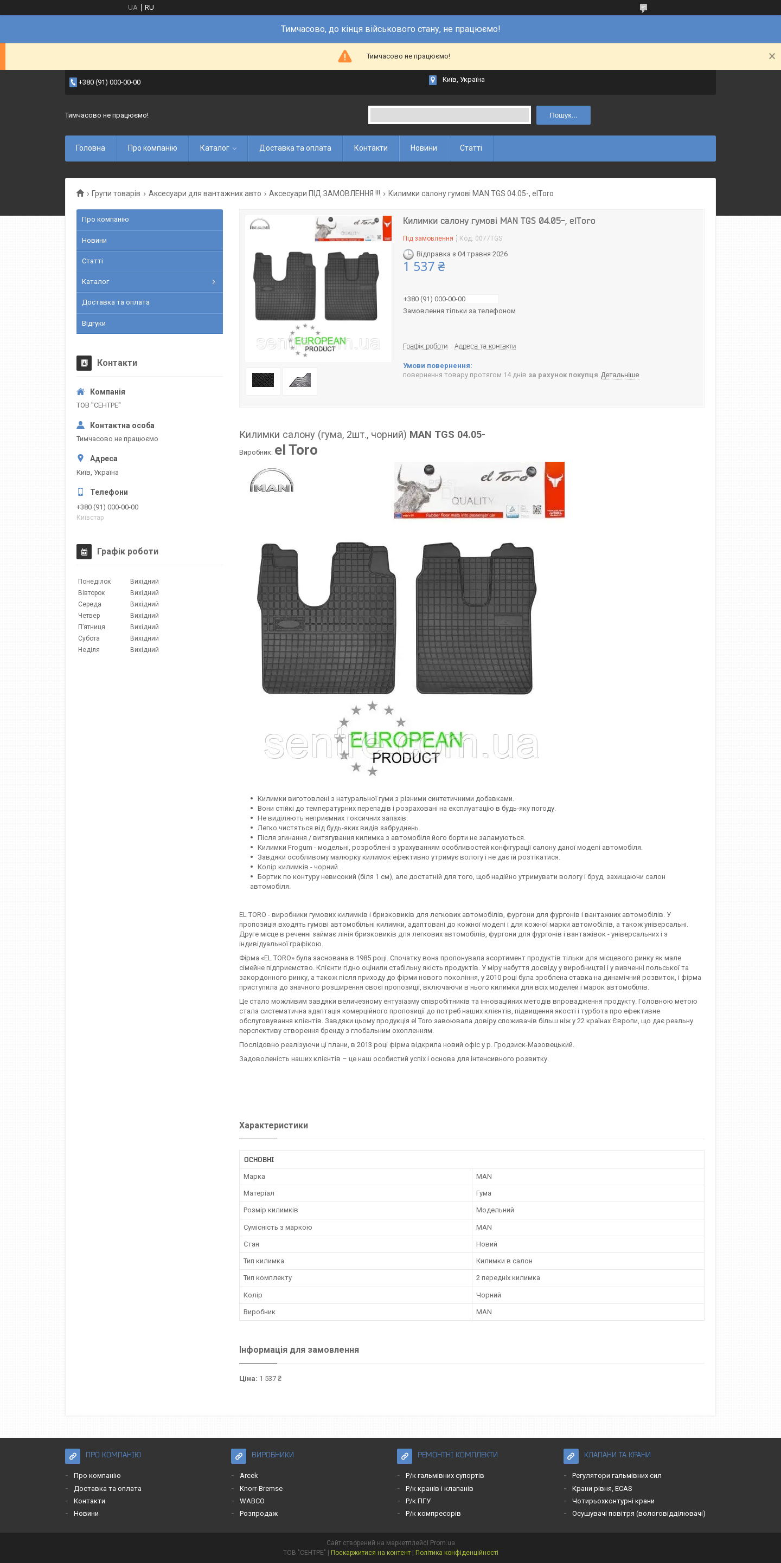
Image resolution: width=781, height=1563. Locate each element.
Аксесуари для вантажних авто (205, 193)
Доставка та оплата (295, 148)
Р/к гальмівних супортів (445, 1475)
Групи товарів (116, 193)
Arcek (249, 1475)
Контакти (371, 148)
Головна (90, 148)
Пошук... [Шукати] (563, 115)
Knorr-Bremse (261, 1488)
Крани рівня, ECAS (602, 1488)
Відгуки (94, 323)
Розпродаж (259, 1513)
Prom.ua (442, 1543)
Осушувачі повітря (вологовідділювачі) (639, 1513)
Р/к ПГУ (418, 1501)
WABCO (252, 1501)
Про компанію (152, 148)
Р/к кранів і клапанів (439, 1488)
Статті (471, 148)
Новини (424, 148)
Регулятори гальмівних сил (617, 1475)
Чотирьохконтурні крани (613, 1501)
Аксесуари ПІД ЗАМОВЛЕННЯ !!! (324, 193)
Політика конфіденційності (456, 1552)
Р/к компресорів (433, 1513)
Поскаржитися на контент (371, 1552)
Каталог (214, 148)
